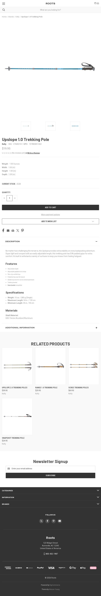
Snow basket (11, 285)
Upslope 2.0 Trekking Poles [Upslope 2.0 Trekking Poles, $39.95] (14, 387)
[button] (32, 153)
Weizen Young (54, 589)
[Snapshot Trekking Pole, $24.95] (17, 417)
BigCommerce (55, 585)
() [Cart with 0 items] (96, 3)
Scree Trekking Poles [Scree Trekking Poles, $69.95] (78, 387)
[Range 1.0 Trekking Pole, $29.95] (50, 366)
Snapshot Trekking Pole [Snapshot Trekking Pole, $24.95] (13, 438)
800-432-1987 (52, 554)
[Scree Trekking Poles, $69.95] (84, 366)
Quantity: (6, 192)
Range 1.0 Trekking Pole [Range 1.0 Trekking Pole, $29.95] (46, 387)
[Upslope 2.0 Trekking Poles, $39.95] (17, 366)
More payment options (50, 215)
